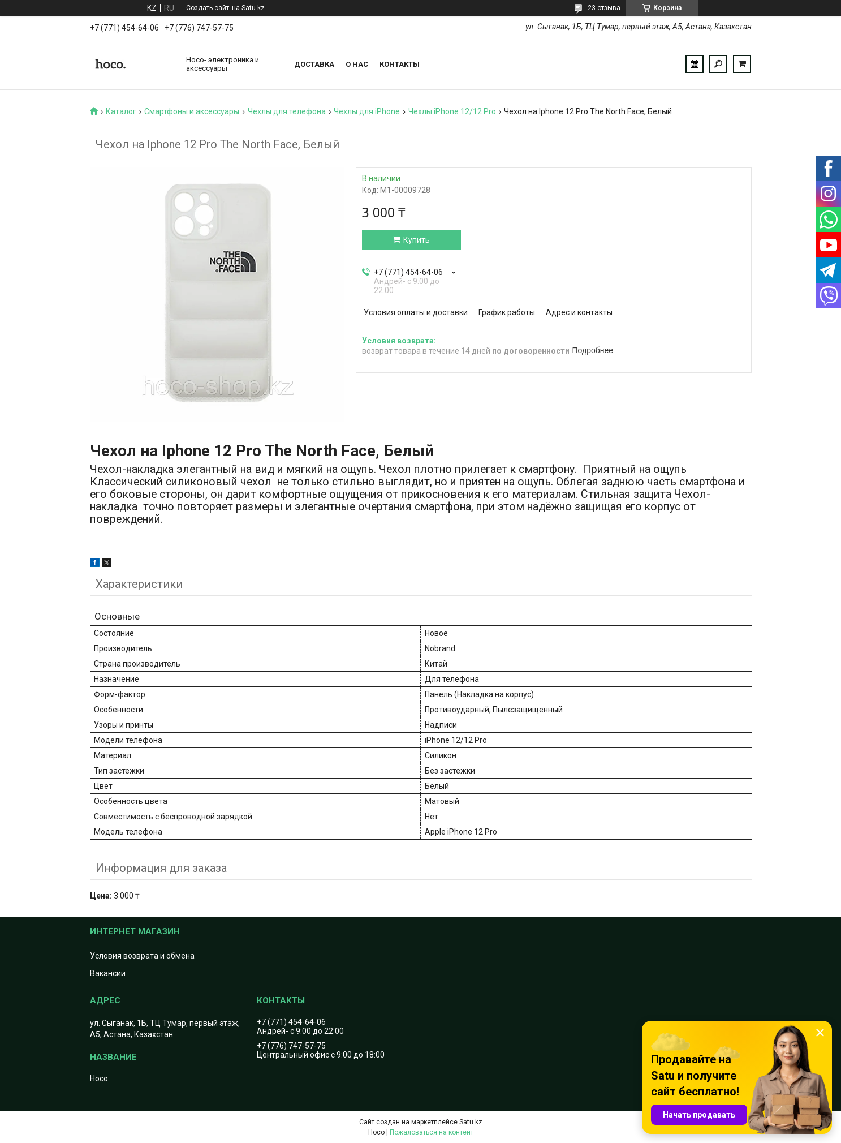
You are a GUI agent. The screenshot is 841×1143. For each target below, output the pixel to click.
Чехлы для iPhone (367, 111)
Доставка (314, 64)
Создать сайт (207, 8)
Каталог (121, 111)
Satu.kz (470, 1122)
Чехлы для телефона (287, 111)
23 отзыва (604, 8)
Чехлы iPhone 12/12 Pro (452, 111)
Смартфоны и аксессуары (191, 111)
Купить (416, 239)
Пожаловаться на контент (431, 1132)
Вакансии (108, 973)
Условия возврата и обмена (142, 955)
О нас (357, 64)
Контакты (399, 64)
